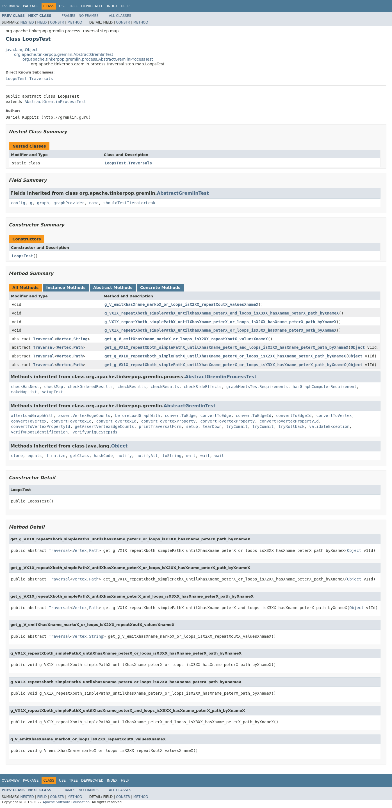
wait (191, 455)
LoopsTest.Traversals (29, 78)
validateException (329, 426)
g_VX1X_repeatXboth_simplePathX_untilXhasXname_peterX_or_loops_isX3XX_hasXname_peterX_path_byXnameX (220, 330)
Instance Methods (65, 287)
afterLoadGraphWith (32, 415)
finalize (55, 455)
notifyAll (147, 455)
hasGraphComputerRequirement (325, 386)
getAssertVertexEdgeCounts (104, 426)
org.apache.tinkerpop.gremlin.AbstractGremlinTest (63, 54)
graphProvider (69, 203)
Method (74, 22)
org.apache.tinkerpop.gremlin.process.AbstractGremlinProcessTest (87, 59)
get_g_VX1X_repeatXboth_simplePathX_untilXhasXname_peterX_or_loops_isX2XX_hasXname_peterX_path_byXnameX (225, 356)
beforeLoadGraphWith (137, 415)
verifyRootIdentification (39, 432)
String (80, 339)
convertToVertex (334, 415)
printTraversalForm (160, 426)
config (18, 203)
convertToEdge (180, 415)
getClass (79, 455)
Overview (11, 6)
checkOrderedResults (90, 386)
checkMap (53, 386)
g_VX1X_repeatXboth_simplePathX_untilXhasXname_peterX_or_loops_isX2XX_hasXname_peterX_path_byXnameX (220, 322)
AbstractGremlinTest (183, 193)
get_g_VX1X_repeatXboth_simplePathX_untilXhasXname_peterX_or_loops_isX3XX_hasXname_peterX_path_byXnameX (225, 364)
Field (42, 22)
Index (112, 6)
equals (35, 455)
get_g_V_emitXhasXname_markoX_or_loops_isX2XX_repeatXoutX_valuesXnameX (186, 339)
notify (124, 455)
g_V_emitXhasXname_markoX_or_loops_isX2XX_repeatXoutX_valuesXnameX (181, 304)
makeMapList (24, 392)
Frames (69, 16)
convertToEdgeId (253, 415)
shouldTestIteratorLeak (129, 203)
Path (78, 347)
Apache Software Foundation (66, 802)
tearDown (212, 426)
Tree (73, 6)
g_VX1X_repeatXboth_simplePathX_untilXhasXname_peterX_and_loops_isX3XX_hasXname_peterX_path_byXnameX (221, 313)
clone (17, 455)
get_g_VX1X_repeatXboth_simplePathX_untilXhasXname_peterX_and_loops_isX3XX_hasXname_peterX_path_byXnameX (226, 347)
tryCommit (237, 426)
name (94, 203)
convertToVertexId (71, 421)
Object (358, 347)
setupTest (52, 392)
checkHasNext (25, 386)
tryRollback (291, 426)
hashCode (103, 455)
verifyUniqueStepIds (94, 432)
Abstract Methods (113, 287)
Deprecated (92, 6)
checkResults (131, 386)
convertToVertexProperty (168, 421)
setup (192, 426)
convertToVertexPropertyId (289, 421)
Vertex (64, 339)
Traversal (43, 339)
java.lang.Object (22, 49)
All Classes (120, 16)
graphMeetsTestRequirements (257, 386)
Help (125, 6)
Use (62, 6)
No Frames (89, 16)
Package (30, 6)
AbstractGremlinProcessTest (55, 101)
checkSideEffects (203, 386)
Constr (57, 22)
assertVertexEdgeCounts (84, 415)
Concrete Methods (160, 287)
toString (172, 455)
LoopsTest (22, 256)
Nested (27, 22)
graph (43, 203)
